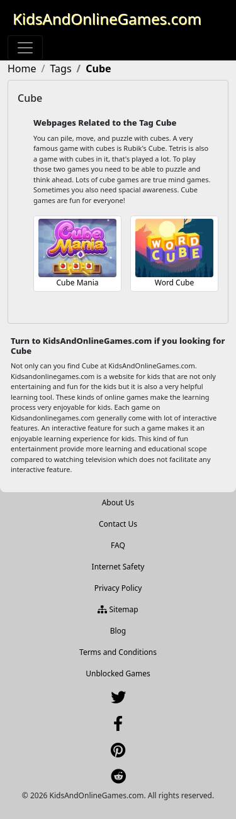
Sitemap (118, 609)
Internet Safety (118, 566)
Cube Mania (77, 282)
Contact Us (118, 524)
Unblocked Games (118, 673)
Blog (118, 630)
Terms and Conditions (118, 652)
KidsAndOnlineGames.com (107, 18)
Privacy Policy (118, 588)
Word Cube (174, 282)
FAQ (118, 545)
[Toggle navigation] (25, 47)
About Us (118, 502)
